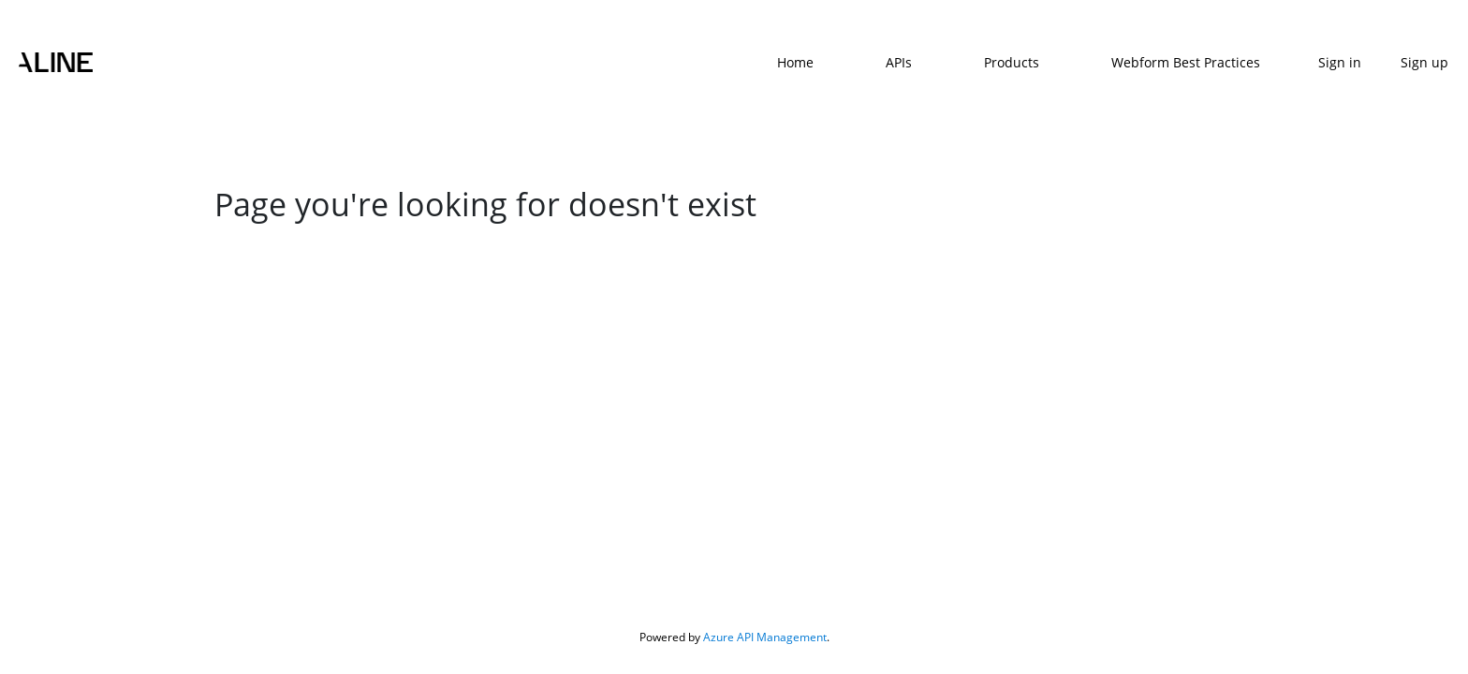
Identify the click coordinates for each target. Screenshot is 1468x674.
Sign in (1339, 62)
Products (1011, 62)
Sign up (1424, 62)
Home (795, 62)
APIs (899, 62)
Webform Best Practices (1185, 62)
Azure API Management (765, 637)
